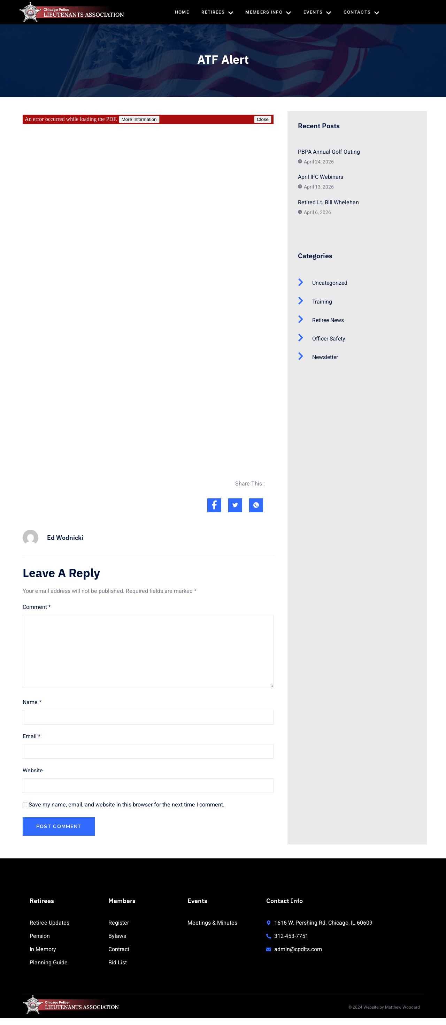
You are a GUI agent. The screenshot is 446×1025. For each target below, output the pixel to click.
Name (32, 702)
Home (182, 12)
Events (317, 12)
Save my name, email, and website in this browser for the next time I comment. (126, 805)
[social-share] (214, 505)
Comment (37, 607)
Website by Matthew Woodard (391, 1007)
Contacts (361, 12)
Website (33, 770)
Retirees (217, 12)
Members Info (268, 12)
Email (31, 736)
